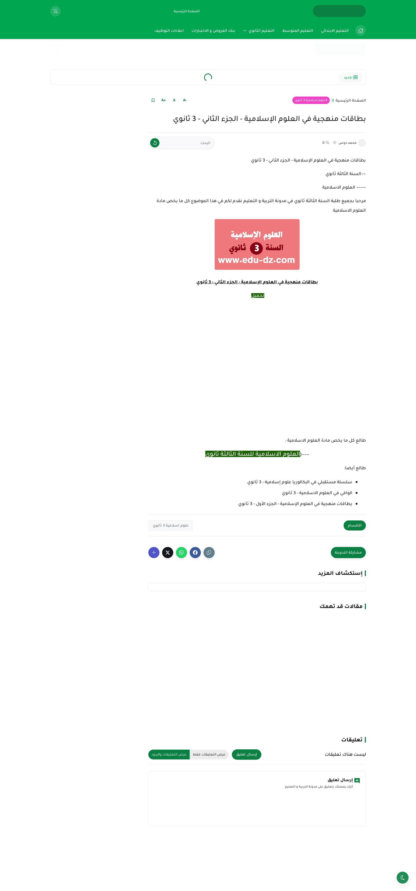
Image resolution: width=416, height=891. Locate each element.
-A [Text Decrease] (185, 100)
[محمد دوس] (362, 143)
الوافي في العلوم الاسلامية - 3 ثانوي (317, 492)
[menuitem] (359, 30)
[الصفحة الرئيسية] (187, 11)
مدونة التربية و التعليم (264, 200)
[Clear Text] (154, 142)
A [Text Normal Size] (174, 100)
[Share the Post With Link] (209, 552)
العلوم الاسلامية (338, 187)
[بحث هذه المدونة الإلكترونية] (180, 49)
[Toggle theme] (403, 878)
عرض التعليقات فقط (209, 754)
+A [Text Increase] (163, 100)
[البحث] (181, 143)
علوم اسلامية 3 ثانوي (310, 100)
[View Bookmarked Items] (55, 11)
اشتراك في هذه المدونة (340, 49)
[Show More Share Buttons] (153, 552)
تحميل (257, 295)
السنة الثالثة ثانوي (343, 173)
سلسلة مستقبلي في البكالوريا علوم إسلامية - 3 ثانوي (299, 482)
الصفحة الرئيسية (351, 100)
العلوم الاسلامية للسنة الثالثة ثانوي (252, 454)
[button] (195, 552)
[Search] (57, 49)
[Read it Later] (153, 100)
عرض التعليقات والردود (169, 754)
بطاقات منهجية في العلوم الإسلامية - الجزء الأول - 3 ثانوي (295, 503)
